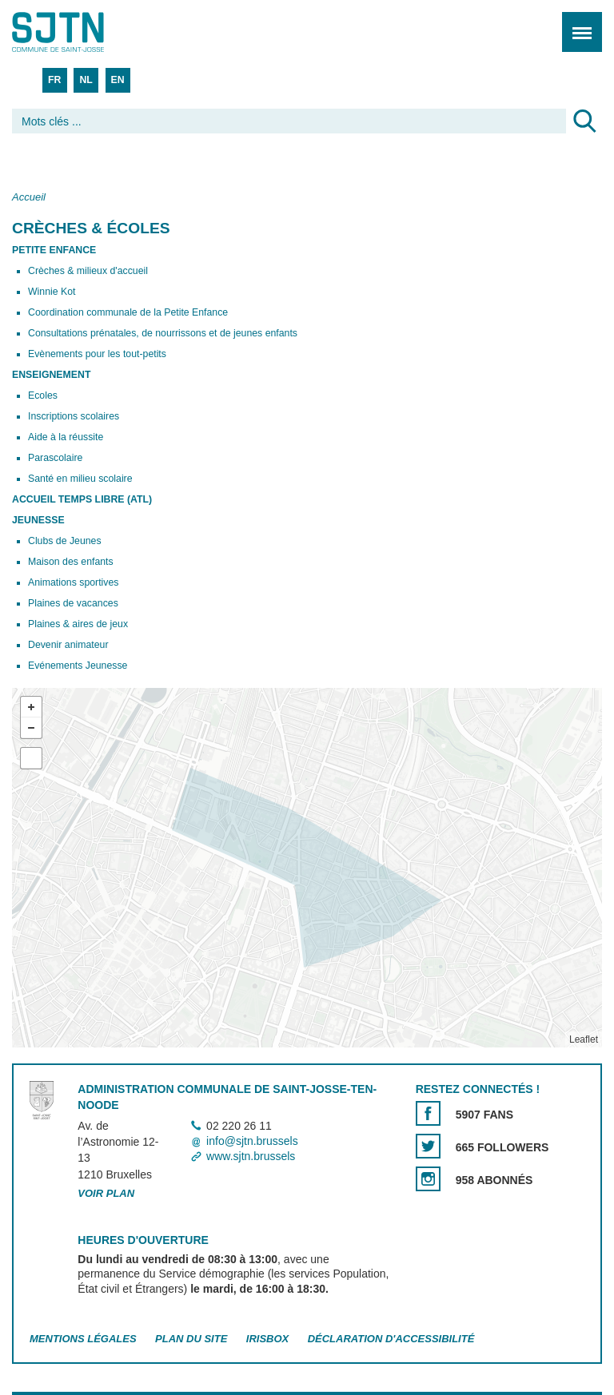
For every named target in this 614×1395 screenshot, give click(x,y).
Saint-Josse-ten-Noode (81, 32)
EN (118, 79)
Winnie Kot (51, 291)
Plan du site (191, 1339)
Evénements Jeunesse (77, 665)
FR (54, 79)
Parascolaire (55, 457)
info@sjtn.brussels (252, 1141)
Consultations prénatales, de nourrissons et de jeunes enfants (162, 333)
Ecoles (43, 395)
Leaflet (583, 1039)
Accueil (29, 197)
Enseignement (51, 374)
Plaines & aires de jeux (78, 624)
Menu (577, 23)
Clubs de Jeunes (65, 540)
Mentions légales (83, 1339)
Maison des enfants (71, 561)
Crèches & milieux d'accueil (88, 270)
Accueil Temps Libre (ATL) (82, 499)
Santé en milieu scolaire (80, 478)
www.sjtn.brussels (250, 1156)
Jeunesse (38, 520)
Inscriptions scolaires (73, 416)
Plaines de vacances (73, 603)
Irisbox (267, 1339)
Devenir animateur (68, 644)
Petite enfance (54, 250)
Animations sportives (73, 582)
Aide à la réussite (65, 437)
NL (85, 79)
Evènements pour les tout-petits (97, 354)
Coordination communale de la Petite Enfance (128, 312)
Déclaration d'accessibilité (391, 1339)
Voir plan (106, 1193)
